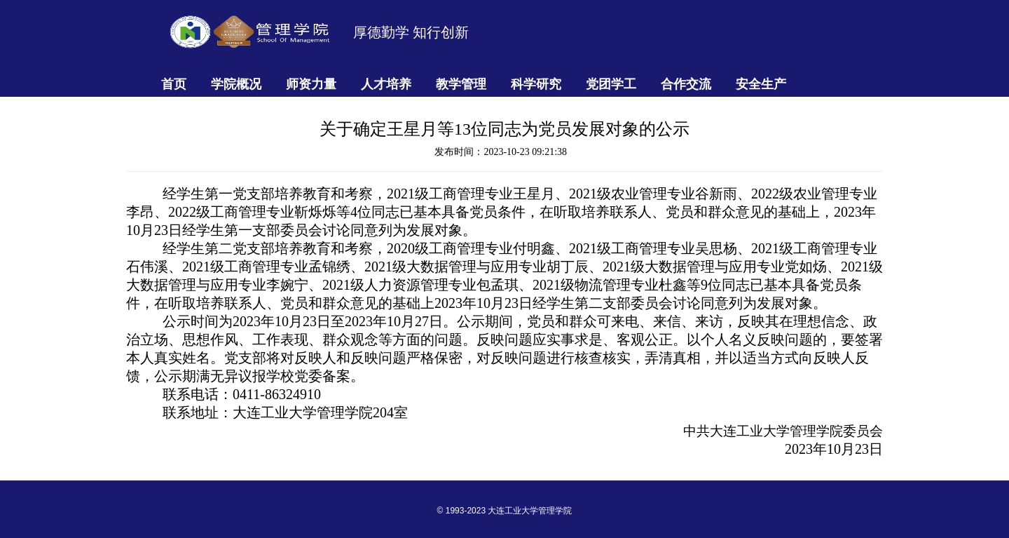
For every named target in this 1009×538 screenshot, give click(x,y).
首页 (173, 84)
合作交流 (686, 84)
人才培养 (386, 84)
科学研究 (536, 84)
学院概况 (236, 84)
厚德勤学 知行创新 (411, 32)
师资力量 (311, 84)
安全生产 (761, 84)
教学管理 (461, 84)
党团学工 (611, 84)
